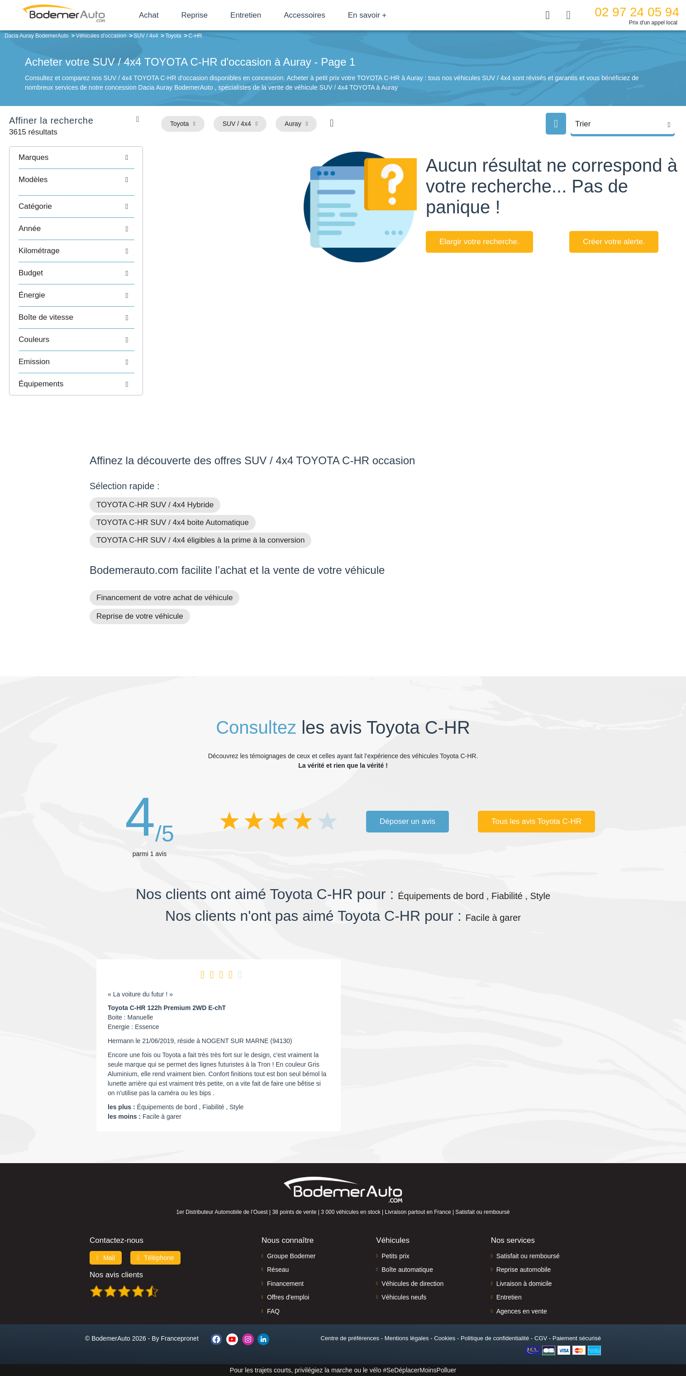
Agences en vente (521, 1311)
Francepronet (180, 1338)
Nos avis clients (116, 1274)
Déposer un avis (407, 821)
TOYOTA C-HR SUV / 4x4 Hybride (155, 504)
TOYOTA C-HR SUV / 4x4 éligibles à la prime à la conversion (200, 540)
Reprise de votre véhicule (139, 616)
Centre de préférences (350, 1338)
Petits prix (395, 1256)
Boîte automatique (407, 1269)
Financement (285, 1283)
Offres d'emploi (288, 1297)
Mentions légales (407, 1338)
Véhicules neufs (403, 1297)
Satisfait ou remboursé (528, 1256)
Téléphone (155, 1257)
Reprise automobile (523, 1269)
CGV (540, 1338)
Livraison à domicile (524, 1283)
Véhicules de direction (412, 1283)
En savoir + (367, 15)
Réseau (278, 1269)
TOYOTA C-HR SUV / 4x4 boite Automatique (172, 522)
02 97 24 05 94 (637, 12)
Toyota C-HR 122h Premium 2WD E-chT (167, 1007)
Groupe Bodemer (291, 1256)
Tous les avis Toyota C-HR (536, 821)
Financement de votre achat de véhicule (164, 597)
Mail (105, 1257)
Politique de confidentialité (495, 1338)
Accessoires (304, 15)
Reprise (194, 15)
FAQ (273, 1311)
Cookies (444, 1338)
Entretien (245, 15)
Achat (148, 15)
